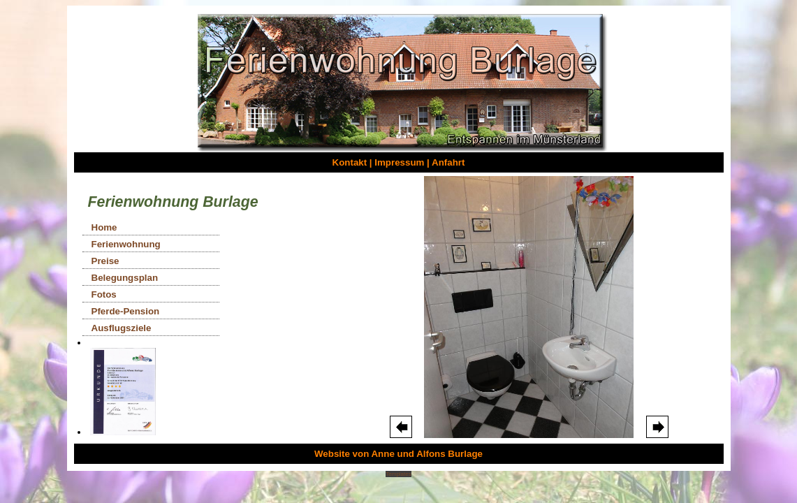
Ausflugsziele (122, 328)
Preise (105, 261)
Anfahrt (448, 162)
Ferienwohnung (126, 244)
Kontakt (349, 162)
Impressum (399, 162)
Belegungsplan (125, 277)
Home (104, 227)
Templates (398, 474)
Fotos (104, 294)
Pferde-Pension (126, 311)
